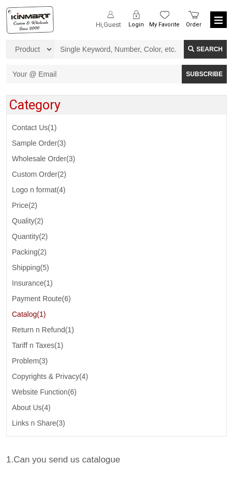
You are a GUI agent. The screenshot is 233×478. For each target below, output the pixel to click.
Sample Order (39, 143)
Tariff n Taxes (37, 345)
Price (24, 205)
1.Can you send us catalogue (63, 460)
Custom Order (39, 174)
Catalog (29, 314)
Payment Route (41, 298)
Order (193, 24)
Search (205, 49)
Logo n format (39, 190)
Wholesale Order (43, 158)
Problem (30, 361)
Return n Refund (43, 330)
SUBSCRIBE (204, 74)
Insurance (32, 283)
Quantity (30, 236)
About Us (31, 407)
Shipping (30, 267)
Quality (27, 221)
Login (136, 24)
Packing (29, 252)
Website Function (44, 392)
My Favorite (164, 24)
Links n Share (38, 423)
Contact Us (34, 127)
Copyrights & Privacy (50, 376)
